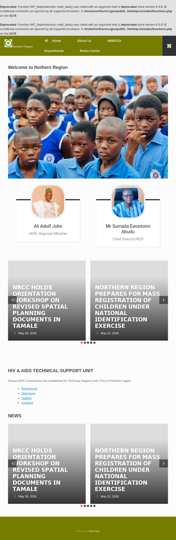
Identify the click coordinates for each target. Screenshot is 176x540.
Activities (27, 402)
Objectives (29, 393)
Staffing (27, 398)
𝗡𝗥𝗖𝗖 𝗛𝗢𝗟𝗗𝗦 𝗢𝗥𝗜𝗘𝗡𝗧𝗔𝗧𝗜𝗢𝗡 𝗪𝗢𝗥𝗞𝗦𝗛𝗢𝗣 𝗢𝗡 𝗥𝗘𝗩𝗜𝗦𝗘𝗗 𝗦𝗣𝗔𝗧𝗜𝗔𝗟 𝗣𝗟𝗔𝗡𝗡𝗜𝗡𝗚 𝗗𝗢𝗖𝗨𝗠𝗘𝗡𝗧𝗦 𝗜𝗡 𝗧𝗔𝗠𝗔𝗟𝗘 (40, 306)
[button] (169, 46)
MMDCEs (114, 41)
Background (29, 388)
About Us (84, 41)
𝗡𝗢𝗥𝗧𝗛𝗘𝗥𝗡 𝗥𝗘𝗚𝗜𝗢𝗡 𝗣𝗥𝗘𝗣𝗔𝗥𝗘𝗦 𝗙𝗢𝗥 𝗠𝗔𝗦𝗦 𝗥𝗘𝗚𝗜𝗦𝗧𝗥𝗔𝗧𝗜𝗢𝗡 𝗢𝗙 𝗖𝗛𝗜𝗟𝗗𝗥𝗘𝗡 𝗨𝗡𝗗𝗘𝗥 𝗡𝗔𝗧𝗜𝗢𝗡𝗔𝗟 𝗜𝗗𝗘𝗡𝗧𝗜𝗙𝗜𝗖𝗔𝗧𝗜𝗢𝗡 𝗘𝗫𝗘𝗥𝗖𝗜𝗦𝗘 (127, 306)
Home (52, 41)
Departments (54, 51)
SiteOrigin (94, 531)
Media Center (90, 51)
